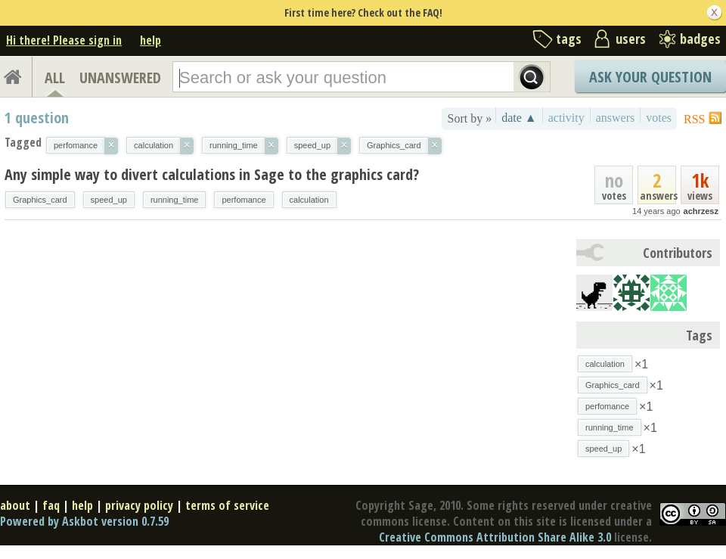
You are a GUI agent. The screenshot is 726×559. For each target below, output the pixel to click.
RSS (694, 119)
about (15, 505)
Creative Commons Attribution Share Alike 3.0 (495, 537)
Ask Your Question (650, 77)
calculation (309, 199)
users (631, 39)
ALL (55, 77)
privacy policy (139, 505)
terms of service (227, 505)
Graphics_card (40, 199)
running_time (174, 199)
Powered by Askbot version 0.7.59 (84, 521)
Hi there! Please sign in (64, 40)
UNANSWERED (120, 77)
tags (569, 39)
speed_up (109, 199)
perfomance (243, 199)
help (150, 40)
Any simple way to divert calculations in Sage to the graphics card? (212, 174)
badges (700, 39)
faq (51, 505)
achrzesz (701, 211)
